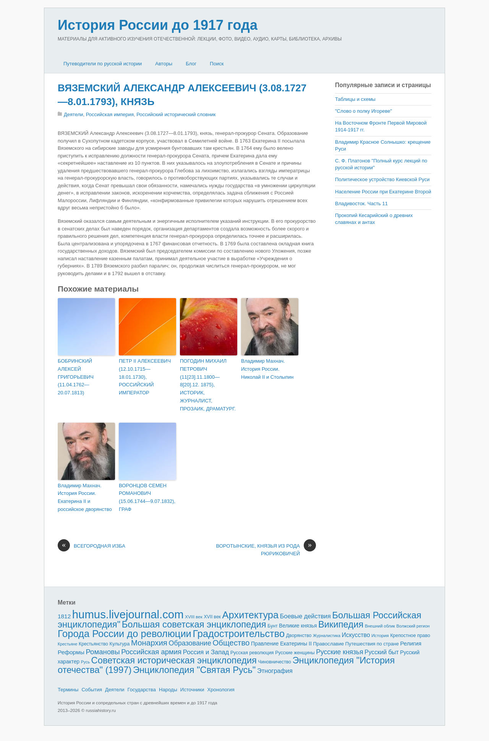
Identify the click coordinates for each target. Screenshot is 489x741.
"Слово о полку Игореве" (363, 111)
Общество (231, 643)
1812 (64, 616)
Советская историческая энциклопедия (174, 660)
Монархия (149, 643)
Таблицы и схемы (355, 99)
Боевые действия (305, 616)
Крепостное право (410, 635)
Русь (85, 662)
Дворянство (299, 635)
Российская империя (110, 114)
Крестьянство (93, 644)
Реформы (71, 652)
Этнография (275, 670)
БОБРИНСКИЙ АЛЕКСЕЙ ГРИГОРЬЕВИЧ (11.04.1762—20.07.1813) (76, 377)
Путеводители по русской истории (102, 63)
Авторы (163, 63)
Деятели (73, 114)
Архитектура (250, 615)
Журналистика (326, 635)
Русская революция (252, 652)
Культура (119, 644)
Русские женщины (295, 652)
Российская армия (151, 652)
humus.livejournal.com (128, 614)
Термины (68, 689)
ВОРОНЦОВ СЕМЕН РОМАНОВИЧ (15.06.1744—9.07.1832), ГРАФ (147, 497)
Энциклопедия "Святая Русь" (194, 670)
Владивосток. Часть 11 (361, 203)
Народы (168, 689)
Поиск (216, 63)
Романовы (103, 652)
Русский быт (381, 652)
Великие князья (298, 626)
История (380, 635)
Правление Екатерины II (281, 643)
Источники (192, 689)
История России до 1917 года (157, 25)
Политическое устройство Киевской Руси (382, 179)
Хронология (221, 689)
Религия (411, 643)
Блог (191, 63)
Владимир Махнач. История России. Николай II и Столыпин (267, 369)
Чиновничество (274, 662)
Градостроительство (239, 633)
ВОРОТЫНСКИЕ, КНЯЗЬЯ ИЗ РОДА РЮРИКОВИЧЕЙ (266, 549)
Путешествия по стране (372, 644)
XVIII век (193, 617)
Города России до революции (124, 633)
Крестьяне (67, 644)
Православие (328, 644)
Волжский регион (413, 626)
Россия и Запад (206, 652)
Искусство (356, 635)
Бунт (272, 626)
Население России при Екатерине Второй (383, 192)
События (91, 689)
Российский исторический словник (175, 114)
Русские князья (339, 652)
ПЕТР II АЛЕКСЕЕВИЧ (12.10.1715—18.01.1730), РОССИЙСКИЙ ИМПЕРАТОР (145, 377)
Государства (142, 689)
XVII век (212, 616)
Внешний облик (380, 626)
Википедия (340, 624)
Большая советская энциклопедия (194, 624)
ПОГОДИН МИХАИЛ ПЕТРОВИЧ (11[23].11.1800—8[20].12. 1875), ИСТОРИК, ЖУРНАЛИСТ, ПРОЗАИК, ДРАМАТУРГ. (208, 385)
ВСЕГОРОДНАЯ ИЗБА (91, 546)
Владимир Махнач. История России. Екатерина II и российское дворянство (85, 497)
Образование (190, 643)
